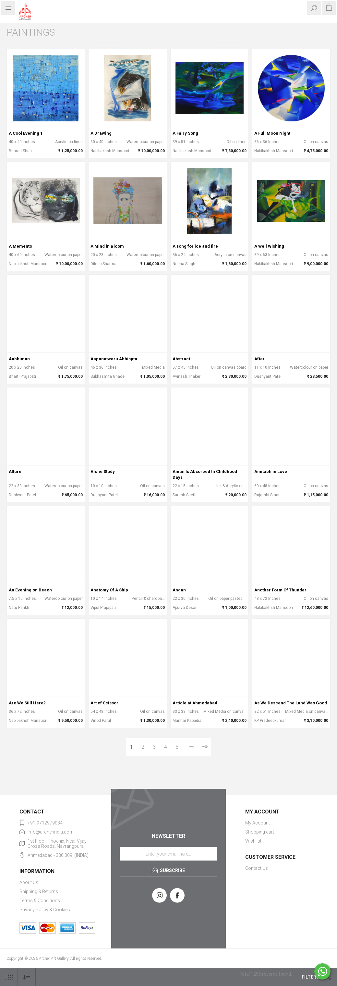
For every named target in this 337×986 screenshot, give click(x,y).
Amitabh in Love (270, 471)
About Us (28, 882)
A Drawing (101, 133)
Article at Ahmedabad (195, 702)
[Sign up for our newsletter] (168, 854)
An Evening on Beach (30, 590)
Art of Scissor (104, 702)
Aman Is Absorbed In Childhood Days (205, 474)
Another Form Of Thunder (280, 590)
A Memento (20, 246)
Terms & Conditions (39, 900)
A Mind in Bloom (107, 246)
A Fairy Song (185, 133)
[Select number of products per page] (9, 977)
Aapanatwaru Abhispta (113, 358)
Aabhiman (19, 358)
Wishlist (253, 841)
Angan (179, 590)
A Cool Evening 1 (25, 133)
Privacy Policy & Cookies (44, 909)
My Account (257, 822)
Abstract (181, 358)
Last (204, 747)
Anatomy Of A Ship (109, 590)
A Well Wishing (269, 246)
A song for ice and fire (195, 246)
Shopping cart (259, 832)
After (259, 358)
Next (192, 747)
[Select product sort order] (27, 977)
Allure (15, 471)
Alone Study (102, 471)
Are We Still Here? (27, 702)
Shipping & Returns (38, 891)
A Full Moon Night (272, 133)
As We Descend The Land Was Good (290, 702)
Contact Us (256, 868)
